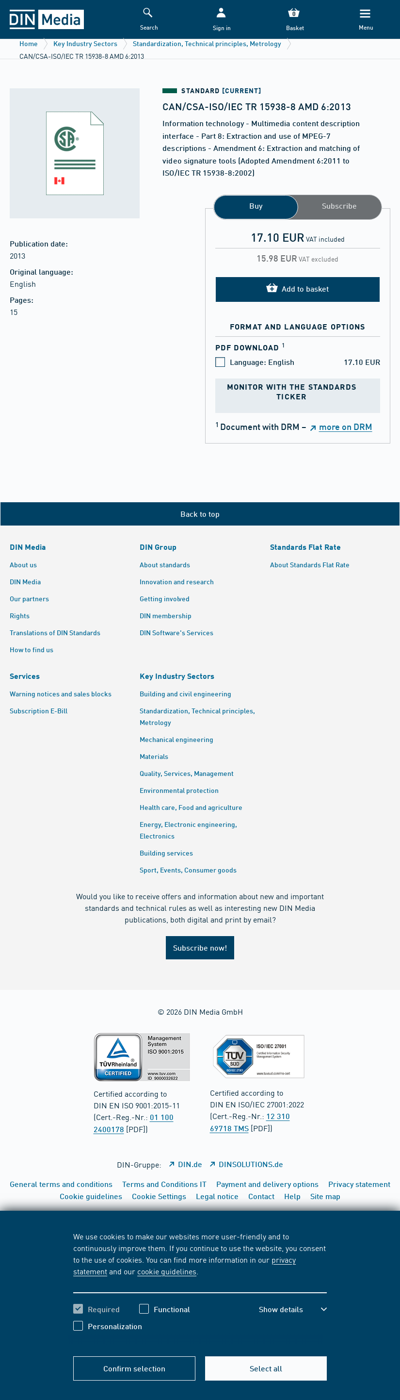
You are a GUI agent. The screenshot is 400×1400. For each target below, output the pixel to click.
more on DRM (345, 426)
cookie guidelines (166, 1271)
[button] (221, 19)
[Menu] (365, 19)
